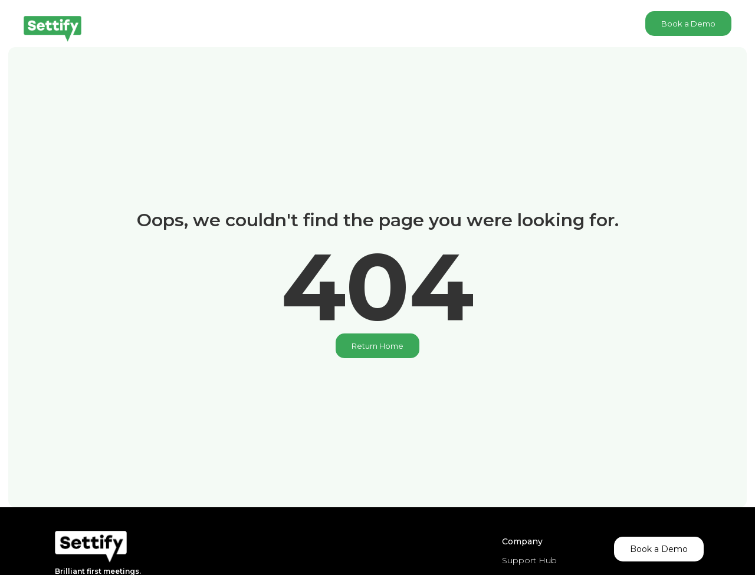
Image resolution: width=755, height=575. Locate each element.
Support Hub (529, 560)
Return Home (377, 346)
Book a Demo (688, 23)
